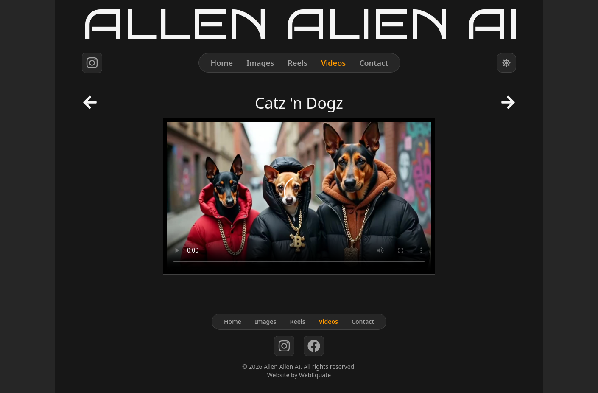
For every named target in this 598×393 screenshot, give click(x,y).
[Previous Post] (90, 105)
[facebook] (314, 346)
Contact (373, 63)
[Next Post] (508, 105)
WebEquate (315, 375)
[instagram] (92, 63)
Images (260, 63)
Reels (297, 63)
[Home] (299, 24)
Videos (333, 63)
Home (222, 63)
